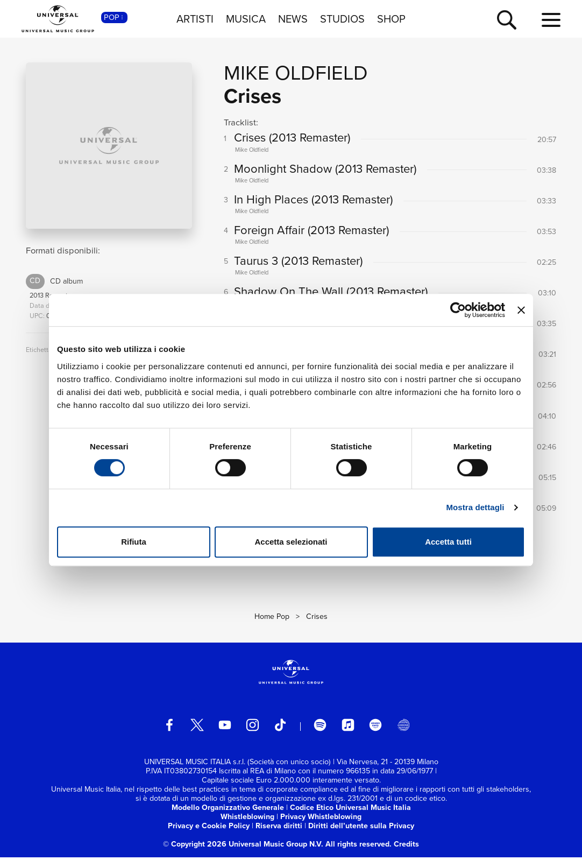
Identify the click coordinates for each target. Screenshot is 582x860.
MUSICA (246, 19)
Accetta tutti (448, 541)
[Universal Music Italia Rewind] (403, 728)
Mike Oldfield (296, 73)
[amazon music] (375, 728)
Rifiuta (133, 541)
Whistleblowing (247, 819)
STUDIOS (342, 19)
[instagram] (252, 728)
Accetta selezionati (290, 541)
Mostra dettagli (475, 507)
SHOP (391, 19)
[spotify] (320, 728)
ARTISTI (195, 19)
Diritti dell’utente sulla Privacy (361, 828)
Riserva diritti (278, 828)
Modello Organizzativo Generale (228, 810)
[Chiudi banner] (521, 310)
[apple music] (348, 728)
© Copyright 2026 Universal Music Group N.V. (243, 846)
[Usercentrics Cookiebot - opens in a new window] (458, 310)
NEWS (293, 19)
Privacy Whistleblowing (320, 819)
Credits (406, 846)
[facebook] (169, 728)
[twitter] (197, 728)
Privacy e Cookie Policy (209, 828)
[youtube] (225, 728)
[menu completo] (551, 20)
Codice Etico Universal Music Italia (350, 810)
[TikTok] (280, 728)
